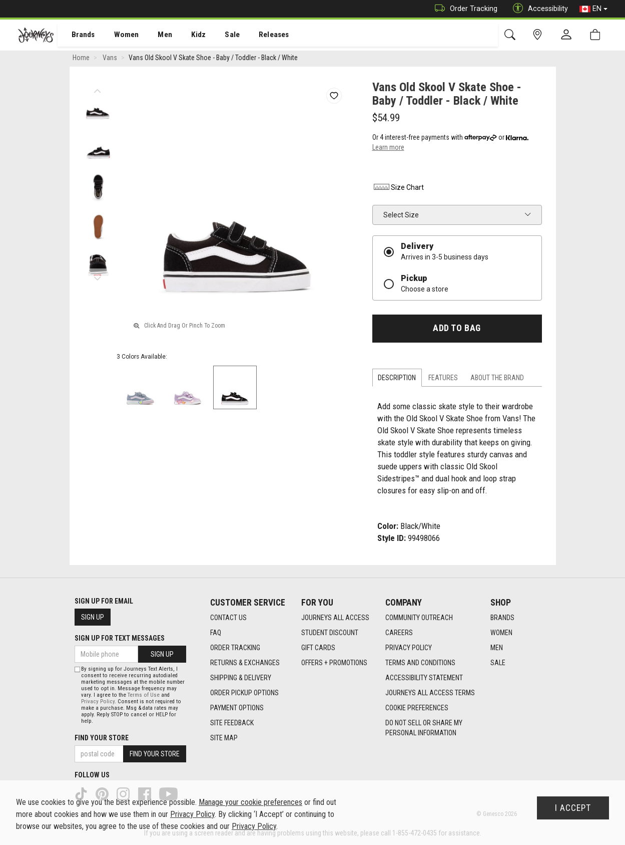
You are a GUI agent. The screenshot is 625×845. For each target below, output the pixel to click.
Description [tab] (397, 379)
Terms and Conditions (420, 663)
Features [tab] (443, 379)
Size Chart (398, 189)
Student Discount (329, 633)
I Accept (573, 808)
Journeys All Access (335, 618)
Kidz (187, 35)
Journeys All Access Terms (430, 693)
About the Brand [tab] (497, 379)
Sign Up (92, 617)
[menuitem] (78, 35)
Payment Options (237, 708)
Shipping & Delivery (240, 678)
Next (98, 278)
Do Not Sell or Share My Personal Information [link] (423, 728)
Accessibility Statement (424, 678)
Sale (219, 35)
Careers (399, 633)
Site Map (224, 738)
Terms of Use (144, 695)
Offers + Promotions (334, 663)
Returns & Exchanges (245, 663)
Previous (98, 90)
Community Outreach (419, 618)
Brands (77, 35)
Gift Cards (318, 648)
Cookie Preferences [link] (416, 708)
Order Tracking (463, 9)
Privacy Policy (408, 648)
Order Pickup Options (244, 693)
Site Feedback (232, 723)
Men (155, 35)
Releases (258, 35)
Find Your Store (102, 738)
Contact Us (228, 618)
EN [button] (593, 9)
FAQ (215, 633)
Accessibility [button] (538, 9)
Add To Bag (456, 330)
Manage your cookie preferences (250, 802)
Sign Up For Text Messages (120, 638)
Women (118, 35)
